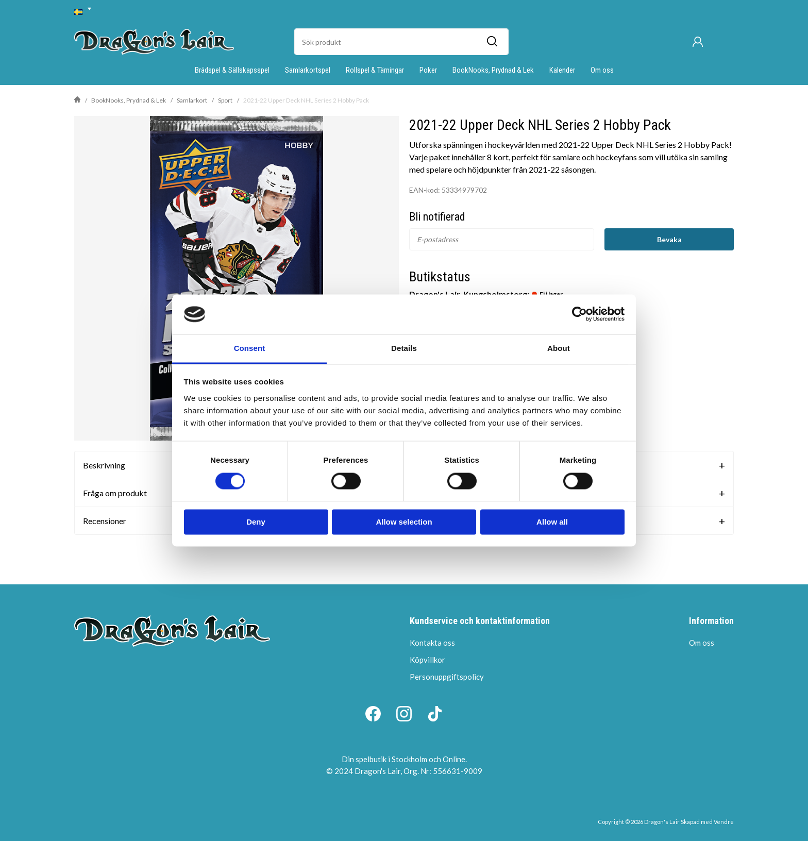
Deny (255, 521)
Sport (225, 100)
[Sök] (491, 42)
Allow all (552, 521)
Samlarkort (192, 100)
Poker (428, 70)
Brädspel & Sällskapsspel (232, 70)
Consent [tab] (249, 348)
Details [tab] (404, 348)
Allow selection (404, 521)
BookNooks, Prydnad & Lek (493, 70)
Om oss (602, 70)
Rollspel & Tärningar (375, 70)
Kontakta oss (432, 642)
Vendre (724, 821)
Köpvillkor (427, 659)
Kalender (562, 70)
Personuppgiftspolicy (447, 676)
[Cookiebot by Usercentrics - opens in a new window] (579, 314)
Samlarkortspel (307, 70)
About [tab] (558, 348)
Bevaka (669, 239)
